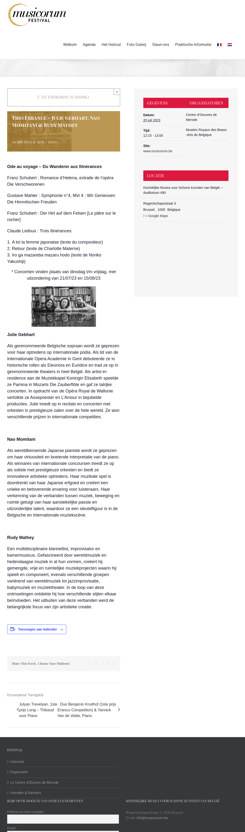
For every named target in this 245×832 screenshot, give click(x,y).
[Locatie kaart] (186, 250)
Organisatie (19, 772)
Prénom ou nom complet (25, 812)
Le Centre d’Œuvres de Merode (34, 782)
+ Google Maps (156, 216)
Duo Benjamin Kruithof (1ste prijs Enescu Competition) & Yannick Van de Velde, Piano (86, 710)
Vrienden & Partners (25, 793)
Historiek (17, 762)
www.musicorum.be (157, 151)
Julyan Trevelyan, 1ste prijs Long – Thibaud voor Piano (38, 710)
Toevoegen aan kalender (37, 629)
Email (11, 828)
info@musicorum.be (152, 818)
